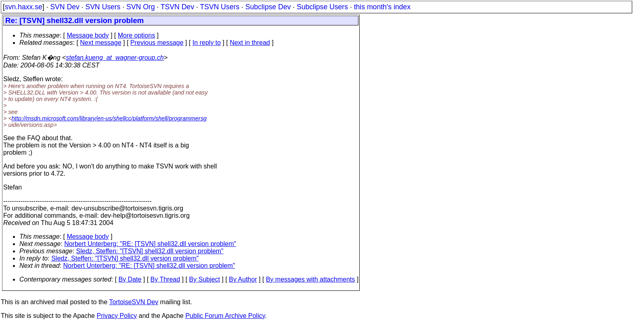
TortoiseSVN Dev (133, 302)
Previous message (157, 42)
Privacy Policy (116, 315)
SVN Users (102, 7)
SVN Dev (64, 7)
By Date (129, 279)
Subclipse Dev (268, 7)
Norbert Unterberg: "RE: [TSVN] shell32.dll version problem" (150, 243)
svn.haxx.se (23, 7)
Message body (88, 35)
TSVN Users (219, 7)
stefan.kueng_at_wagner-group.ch (115, 57)
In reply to (207, 42)
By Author (243, 279)
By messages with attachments (310, 279)
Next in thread (250, 42)
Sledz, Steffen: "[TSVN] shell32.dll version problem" (150, 251)
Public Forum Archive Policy (225, 315)
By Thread (165, 279)
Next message (100, 42)
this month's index (382, 7)
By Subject (204, 279)
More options (136, 35)
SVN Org (140, 7)
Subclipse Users (322, 7)
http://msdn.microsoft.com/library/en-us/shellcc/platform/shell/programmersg (109, 118)
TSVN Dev (177, 7)
